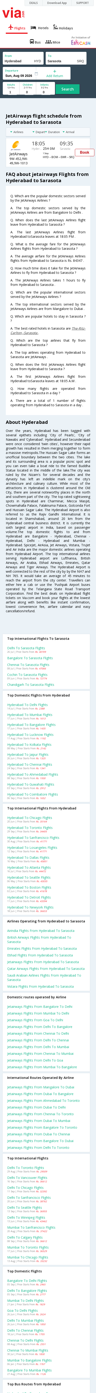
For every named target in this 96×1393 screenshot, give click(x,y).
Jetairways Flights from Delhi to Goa (35, 1060)
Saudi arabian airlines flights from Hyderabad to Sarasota (44, 977)
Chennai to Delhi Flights (25, 1340)
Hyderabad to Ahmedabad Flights (32, 774)
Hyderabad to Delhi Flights (27, 705)
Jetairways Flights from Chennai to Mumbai (40, 1053)
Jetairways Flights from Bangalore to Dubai (40, 1141)
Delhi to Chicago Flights (25, 1187)
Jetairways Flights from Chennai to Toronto (40, 1114)
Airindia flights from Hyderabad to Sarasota (40, 930)
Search (67, 89)
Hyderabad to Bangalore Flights (31, 724)
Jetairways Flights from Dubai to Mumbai (38, 1120)
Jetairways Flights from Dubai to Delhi (36, 1107)
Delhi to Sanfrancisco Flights (29, 1197)
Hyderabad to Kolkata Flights (29, 744)
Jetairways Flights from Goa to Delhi (35, 1020)
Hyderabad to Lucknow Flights (30, 734)
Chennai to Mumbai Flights (27, 1350)
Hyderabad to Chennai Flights (29, 764)
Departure (11, 70)
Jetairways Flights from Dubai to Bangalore (40, 1094)
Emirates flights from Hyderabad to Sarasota (42, 948)
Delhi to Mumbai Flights (25, 1320)
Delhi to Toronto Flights (25, 1167)
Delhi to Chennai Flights (25, 1330)
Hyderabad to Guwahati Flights (30, 784)
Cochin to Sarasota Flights (27, 674)
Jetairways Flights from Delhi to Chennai (38, 1040)
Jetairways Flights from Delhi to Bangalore (39, 1026)
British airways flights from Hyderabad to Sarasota (39, 939)
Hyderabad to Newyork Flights (30, 907)
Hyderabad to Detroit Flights (29, 897)
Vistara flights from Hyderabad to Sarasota (40, 986)
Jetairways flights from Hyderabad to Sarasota (43, 962)
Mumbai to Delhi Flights (25, 1300)
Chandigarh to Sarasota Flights (30, 684)
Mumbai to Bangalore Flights (29, 1360)
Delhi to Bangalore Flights (27, 1290)
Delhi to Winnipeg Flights (26, 1217)
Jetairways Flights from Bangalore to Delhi (39, 1006)
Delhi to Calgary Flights (25, 1237)
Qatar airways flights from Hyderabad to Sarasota (46, 968)
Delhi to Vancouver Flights (27, 1177)
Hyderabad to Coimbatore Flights (32, 794)
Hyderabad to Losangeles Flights (32, 847)
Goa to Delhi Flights (22, 1310)
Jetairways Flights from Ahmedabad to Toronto (43, 1100)
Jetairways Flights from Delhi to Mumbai (38, 1047)
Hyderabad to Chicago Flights (29, 817)
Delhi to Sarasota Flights (26, 648)
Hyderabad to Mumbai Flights (29, 714)
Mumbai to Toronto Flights (28, 1247)
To (49, 56)
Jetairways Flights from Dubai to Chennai (38, 1134)
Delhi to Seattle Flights (24, 1207)
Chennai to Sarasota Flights (28, 664)
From (8, 56)
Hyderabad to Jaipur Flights (27, 754)
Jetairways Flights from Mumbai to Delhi (38, 1013)
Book (84, 152)
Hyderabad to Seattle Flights (29, 877)
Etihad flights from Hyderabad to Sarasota (40, 955)
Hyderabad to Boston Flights (29, 887)
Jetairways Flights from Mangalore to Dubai (40, 1087)
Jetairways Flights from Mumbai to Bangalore (42, 1067)
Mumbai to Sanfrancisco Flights (31, 1227)
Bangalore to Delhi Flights (27, 1280)
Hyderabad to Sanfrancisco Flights (33, 837)
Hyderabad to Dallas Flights (28, 857)
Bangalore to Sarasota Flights (30, 658)
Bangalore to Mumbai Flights (29, 1370)
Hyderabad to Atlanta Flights (29, 867)
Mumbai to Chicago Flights (27, 1257)
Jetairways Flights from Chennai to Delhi (38, 1033)
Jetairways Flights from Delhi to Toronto (38, 1147)
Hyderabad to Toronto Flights (30, 827)
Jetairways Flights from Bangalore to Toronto (42, 1127)
